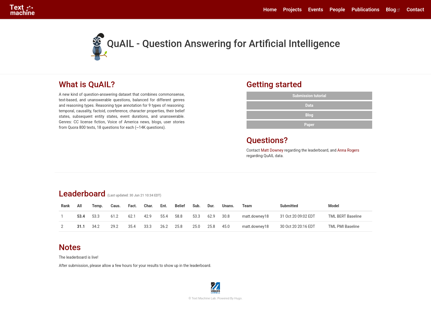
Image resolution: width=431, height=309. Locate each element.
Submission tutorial (309, 96)
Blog (309, 115)
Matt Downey (272, 150)
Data (309, 105)
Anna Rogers (348, 150)
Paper (309, 124)
